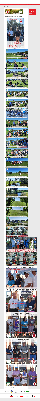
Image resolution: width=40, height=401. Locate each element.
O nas (11, 4)
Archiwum (23, 4)
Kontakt (32, 4)
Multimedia (27, 4)
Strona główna (7, 4)
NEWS (14, 4)
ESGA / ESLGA (19, 4)
